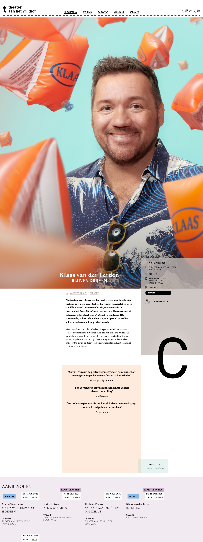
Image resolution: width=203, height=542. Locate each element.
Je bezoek (103, 11)
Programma (70, 11)
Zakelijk (134, 11)
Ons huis (87, 11)
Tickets (158, 293)
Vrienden (119, 11)
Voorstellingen (78, 293)
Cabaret (94, 293)
